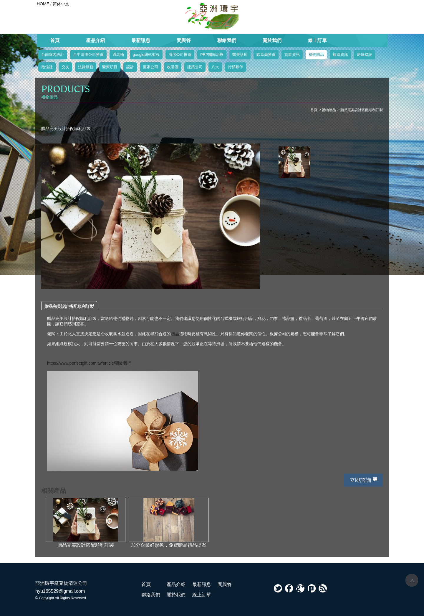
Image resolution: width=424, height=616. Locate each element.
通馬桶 (118, 54)
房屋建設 (364, 54)
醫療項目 (109, 67)
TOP (411, 580)
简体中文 (61, 3)
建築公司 (195, 67)
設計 (130, 67)
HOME (43, 3)
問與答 (184, 40)
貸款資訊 (292, 54)
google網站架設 (146, 54)
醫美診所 (240, 54)
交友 (65, 67)
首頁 (54, 40)
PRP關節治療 (211, 54)
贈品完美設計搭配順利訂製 (69, 306)
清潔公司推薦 (179, 54)
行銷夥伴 (235, 67)
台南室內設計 (52, 54)
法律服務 (85, 67)
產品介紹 (95, 40)
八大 (215, 67)
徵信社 (47, 67)
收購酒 (172, 67)
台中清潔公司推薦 (88, 54)
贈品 (175, 333)
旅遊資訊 (340, 54)
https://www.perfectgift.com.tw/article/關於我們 (89, 363)
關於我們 (272, 40)
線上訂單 (317, 40)
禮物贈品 (316, 54)
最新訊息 (140, 40)
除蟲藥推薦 (266, 54)
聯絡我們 (226, 40)
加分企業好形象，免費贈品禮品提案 (168, 544)
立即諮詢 (360, 480)
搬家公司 (150, 67)
